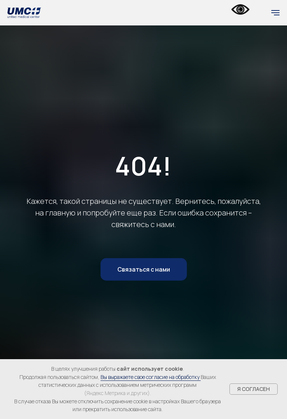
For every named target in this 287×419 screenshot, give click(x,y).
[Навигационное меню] (275, 12)
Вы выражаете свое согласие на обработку (151, 376)
